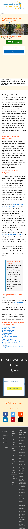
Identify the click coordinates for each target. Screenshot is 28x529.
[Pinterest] (14, 420)
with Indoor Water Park (14, 452)
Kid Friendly (14, 478)
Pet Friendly (14, 484)
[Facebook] (6, 414)
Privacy (5, 439)
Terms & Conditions (5, 445)
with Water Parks (13, 433)
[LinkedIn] (6, 420)
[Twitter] (14, 414)
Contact (5, 435)
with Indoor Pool (14, 442)
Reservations (12, 22)
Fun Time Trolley (18, 302)
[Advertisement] (14, 67)
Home (5, 431)
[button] (8, 327)
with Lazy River (13, 462)
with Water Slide (13, 470)
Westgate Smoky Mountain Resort (12, 234)
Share (19, 22)
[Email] (21, 420)
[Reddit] (21, 414)
